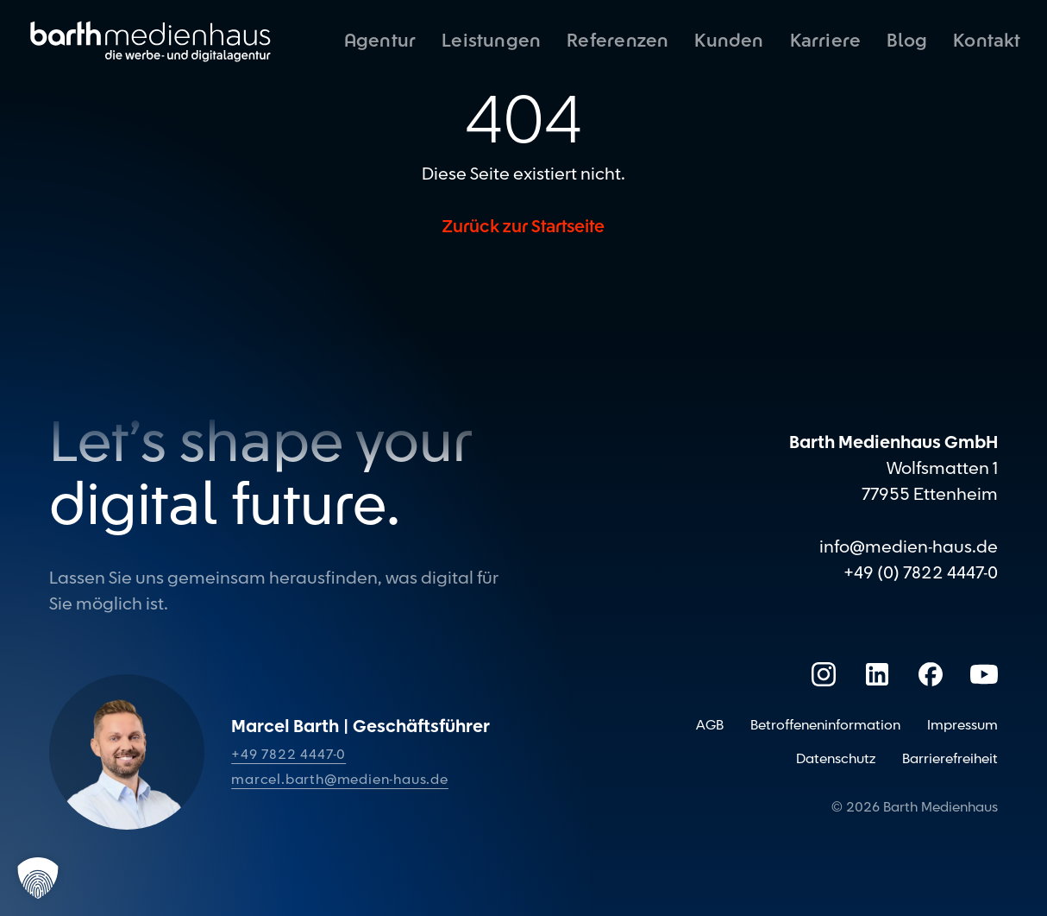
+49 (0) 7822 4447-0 (920, 573)
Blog (907, 41)
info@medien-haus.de (908, 547)
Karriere (826, 41)
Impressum (962, 725)
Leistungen (491, 41)
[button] (38, 878)
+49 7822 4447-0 (288, 754)
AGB (710, 725)
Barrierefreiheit (950, 759)
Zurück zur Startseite (523, 227)
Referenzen (617, 41)
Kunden (728, 41)
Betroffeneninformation (825, 725)
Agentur (380, 41)
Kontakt (986, 41)
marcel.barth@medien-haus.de (339, 779)
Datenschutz (835, 759)
